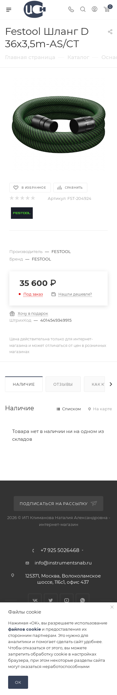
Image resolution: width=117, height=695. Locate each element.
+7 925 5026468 (60, 550)
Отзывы (63, 384)
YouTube (66, 600)
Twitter (50, 600)
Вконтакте (34, 600)
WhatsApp (82, 600)
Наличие (24, 384)
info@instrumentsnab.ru (63, 563)
